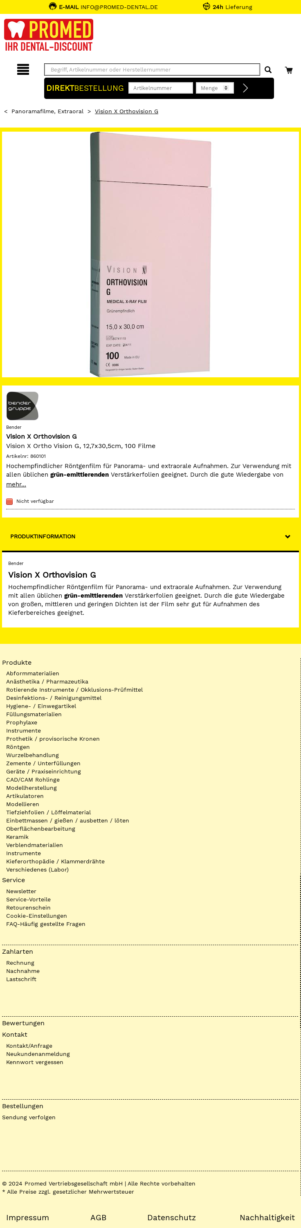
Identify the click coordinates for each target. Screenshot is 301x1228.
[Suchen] (268, 70)
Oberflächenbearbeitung (40, 828)
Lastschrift (21, 979)
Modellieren (22, 804)
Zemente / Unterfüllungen (43, 763)
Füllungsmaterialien (34, 714)
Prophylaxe (21, 722)
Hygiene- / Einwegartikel (41, 706)
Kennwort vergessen (34, 1062)
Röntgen (18, 747)
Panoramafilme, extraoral (47, 111)
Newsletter (21, 891)
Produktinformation (42, 536)
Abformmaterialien (32, 673)
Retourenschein (28, 907)
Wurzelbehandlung (32, 755)
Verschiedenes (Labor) (37, 869)
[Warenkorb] (290, 68)
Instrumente (23, 730)
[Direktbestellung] (246, 88)
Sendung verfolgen (29, 1117)
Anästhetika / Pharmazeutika (47, 681)
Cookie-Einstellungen (36, 915)
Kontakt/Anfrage (29, 1045)
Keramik (17, 837)
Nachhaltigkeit (267, 1217)
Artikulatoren (25, 796)
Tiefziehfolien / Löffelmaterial (48, 812)
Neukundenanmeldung (38, 1054)
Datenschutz (171, 1217)
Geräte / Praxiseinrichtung (43, 771)
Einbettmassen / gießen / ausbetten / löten (67, 820)
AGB (98, 1217)
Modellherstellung (31, 787)
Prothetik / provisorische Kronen (53, 738)
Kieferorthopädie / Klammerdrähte (55, 861)
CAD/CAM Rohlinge (33, 779)
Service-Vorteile (28, 899)
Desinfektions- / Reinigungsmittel (53, 698)
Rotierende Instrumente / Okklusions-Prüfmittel (74, 689)
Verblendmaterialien (34, 845)
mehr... (16, 484)
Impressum (27, 1217)
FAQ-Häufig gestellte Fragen (45, 924)
